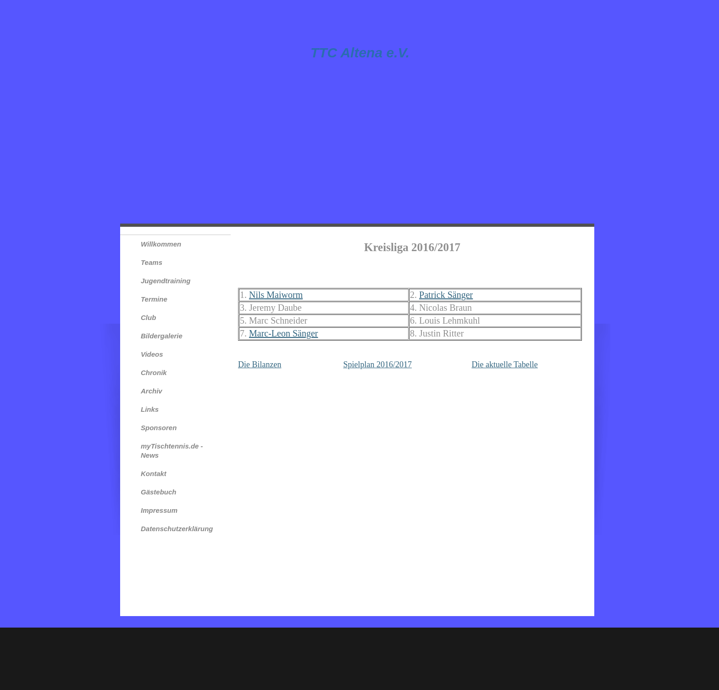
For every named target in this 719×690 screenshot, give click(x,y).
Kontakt (153, 473)
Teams (151, 262)
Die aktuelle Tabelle (504, 364)
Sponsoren (159, 428)
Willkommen (161, 244)
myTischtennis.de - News (172, 450)
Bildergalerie (162, 336)
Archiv (151, 391)
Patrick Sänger (446, 295)
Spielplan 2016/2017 (377, 364)
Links (150, 409)
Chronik (154, 372)
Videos (152, 354)
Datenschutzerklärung (177, 529)
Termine (154, 299)
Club (148, 317)
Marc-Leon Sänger (283, 333)
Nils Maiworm (276, 295)
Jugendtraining (165, 281)
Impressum (159, 510)
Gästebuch (159, 492)
